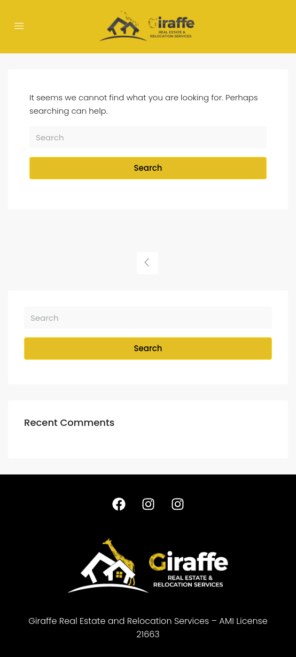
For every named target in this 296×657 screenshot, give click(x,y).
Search (148, 167)
